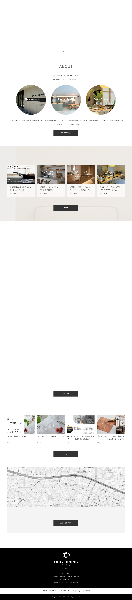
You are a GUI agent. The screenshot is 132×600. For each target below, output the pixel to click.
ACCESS (87, 591)
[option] (66, 27)
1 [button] (63, 51)
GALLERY (66, 393)
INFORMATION (53, 591)
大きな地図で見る (66, 523)
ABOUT (44, 591)
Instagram (66, 454)
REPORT (63, 591)
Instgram (79, 591)
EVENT (66, 208)
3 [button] (68, 51)
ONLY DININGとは (66, 133)
